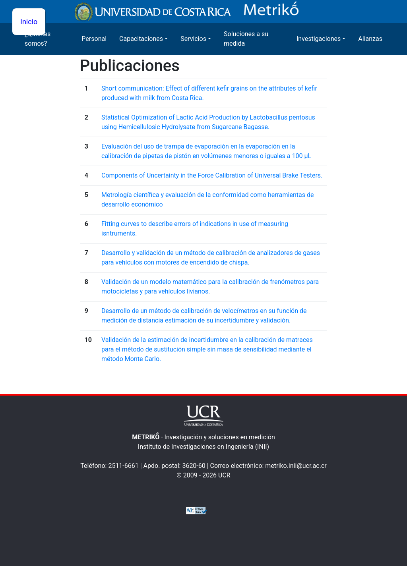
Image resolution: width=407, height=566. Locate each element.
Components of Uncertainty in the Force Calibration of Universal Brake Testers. (211, 175)
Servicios (193, 38)
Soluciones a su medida (246, 38)
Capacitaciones (141, 38)
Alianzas (370, 38)
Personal (94, 38)
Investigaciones (319, 38)
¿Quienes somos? (37, 38)
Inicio (28, 21)
